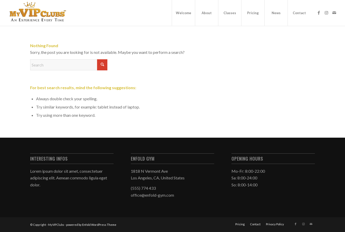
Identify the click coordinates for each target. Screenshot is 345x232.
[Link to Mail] (334, 12)
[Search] (68, 64)
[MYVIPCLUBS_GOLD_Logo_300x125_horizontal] (38, 13)
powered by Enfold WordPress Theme (91, 224)
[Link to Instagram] (326, 12)
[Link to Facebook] (319, 12)
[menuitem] (183, 13)
